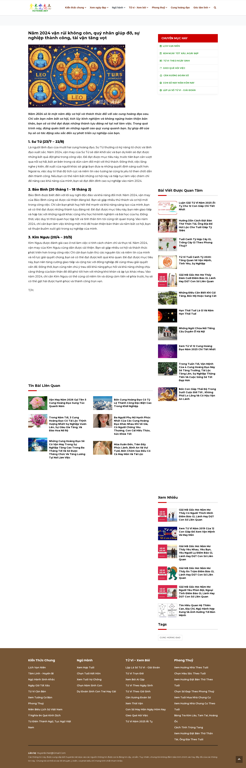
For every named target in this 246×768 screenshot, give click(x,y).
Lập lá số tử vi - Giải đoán (143, 667)
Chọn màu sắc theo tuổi (190, 673)
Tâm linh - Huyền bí (41, 673)
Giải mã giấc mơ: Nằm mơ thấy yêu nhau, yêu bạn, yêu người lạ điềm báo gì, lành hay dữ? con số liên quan (196, 553)
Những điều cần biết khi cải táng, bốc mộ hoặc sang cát (197, 294)
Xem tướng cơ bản (40, 697)
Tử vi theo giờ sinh (138, 691)
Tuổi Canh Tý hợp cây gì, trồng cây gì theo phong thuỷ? (195, 242)
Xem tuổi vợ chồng (89, 679)
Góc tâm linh (201, 7)
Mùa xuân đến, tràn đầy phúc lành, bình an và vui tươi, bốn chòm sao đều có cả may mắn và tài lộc (132, 449)
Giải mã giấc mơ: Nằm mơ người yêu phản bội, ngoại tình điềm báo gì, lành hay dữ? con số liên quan (197, 591)
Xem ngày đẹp (98, 7)
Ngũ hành (117, 7)
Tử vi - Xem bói (137, 7)
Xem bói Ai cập (135, 679)
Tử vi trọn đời (135, 673)
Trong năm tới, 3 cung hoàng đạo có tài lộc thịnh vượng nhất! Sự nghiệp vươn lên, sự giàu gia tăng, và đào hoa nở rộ (67, 424)
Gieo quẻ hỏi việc (137, 715)
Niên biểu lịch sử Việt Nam (45, 709)
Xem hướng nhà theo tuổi (191, 667)
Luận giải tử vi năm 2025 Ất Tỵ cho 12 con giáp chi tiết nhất (197, 206)
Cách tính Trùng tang (188, 727)
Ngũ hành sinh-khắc (41, 679)
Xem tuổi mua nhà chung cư (192, 697)
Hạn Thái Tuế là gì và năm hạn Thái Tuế (196, 312)
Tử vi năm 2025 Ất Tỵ (139, 721)
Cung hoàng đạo (180, 7)
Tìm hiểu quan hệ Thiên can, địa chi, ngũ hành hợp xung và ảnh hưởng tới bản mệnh (197, 610)
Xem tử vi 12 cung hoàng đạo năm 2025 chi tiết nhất (197, 348)
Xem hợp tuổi (85, 667)
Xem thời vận (134, 703)
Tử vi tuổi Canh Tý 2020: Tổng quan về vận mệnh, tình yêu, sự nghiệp (195, 260)
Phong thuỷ (158, 7)
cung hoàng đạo (170, 637)
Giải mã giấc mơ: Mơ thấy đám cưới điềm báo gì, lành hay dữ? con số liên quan (197, 278)
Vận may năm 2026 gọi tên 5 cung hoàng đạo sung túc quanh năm (67, 403)
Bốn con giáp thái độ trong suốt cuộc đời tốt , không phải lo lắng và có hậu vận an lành (197, 394)
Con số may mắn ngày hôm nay (146, 709)
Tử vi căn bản (37, 691)
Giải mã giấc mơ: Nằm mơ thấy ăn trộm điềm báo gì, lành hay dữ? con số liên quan (196, 573)
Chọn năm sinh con (89, 685)
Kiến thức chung (74, 7)
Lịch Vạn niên (37, 667)
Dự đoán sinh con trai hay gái (96, 691)
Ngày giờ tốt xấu (39, 685)
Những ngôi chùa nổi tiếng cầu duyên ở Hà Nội (197, 330)
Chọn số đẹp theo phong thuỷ (194, 691)
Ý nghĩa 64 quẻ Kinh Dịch (44, 715)
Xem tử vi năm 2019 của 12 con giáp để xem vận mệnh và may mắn (197, 531)
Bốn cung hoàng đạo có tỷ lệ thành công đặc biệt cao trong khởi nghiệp (133, 403)
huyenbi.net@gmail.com (51, 753)
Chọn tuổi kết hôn (89, 673)
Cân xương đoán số (138, 697)
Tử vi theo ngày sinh (139, 685)
